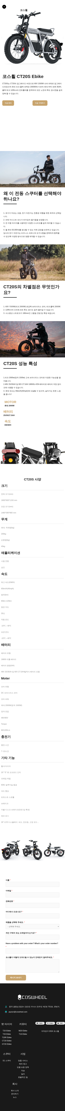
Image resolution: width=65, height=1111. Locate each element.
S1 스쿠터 (7, 1061)
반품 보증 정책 (23, 1067)
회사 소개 (15, 1091)
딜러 (23, 1074)
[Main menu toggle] (4, 7)
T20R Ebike (7, 1037)
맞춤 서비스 (23, 1061)
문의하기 (14, 1094)
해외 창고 (23, 1064)
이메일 (9, 891)
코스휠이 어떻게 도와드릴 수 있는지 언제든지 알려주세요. (30, 957)
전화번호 (10, 901)
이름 (8, 880)
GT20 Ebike (6, 1044)
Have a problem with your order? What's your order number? (32, 945)
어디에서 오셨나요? (14, 912)
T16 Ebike (23, 1034)
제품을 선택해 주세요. (15, 922)
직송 (23, 1071)
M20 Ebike (23, 1031)
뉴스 (15, 1097)
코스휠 (24, 10)
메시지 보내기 (16, 978)
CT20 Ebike (7, 1041)
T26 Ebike (7, 1034)
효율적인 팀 (23, 1077)
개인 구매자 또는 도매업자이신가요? (21, 933)
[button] (1, 38)
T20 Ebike (7, 1031)
